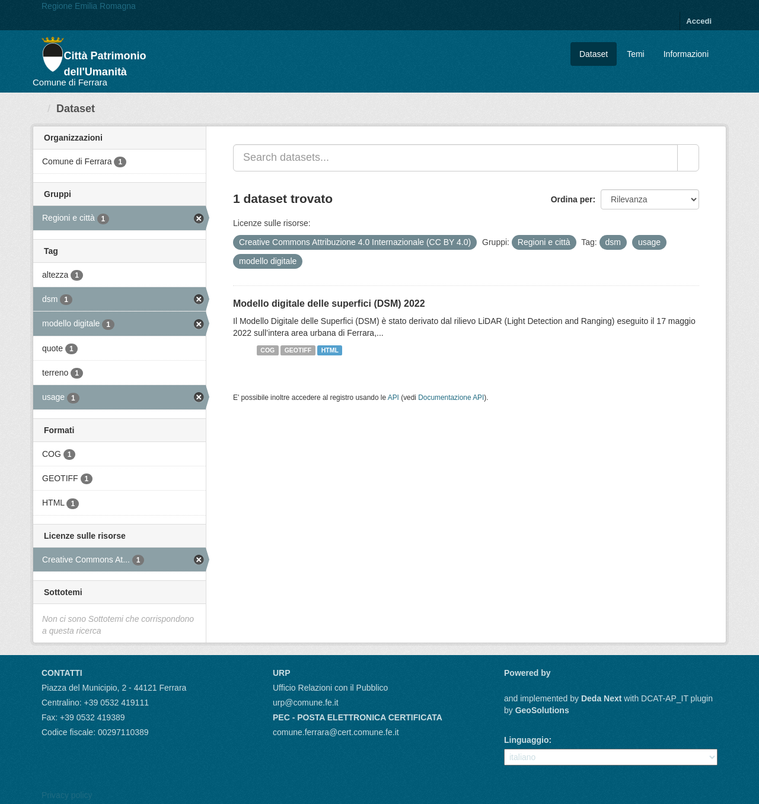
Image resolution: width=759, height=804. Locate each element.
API (393, 397)
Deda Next (601, 698)
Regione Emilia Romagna (89, 6)
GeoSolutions (542, 710)
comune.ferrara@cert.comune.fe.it (336, 732)
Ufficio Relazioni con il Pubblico (330, 687)
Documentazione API (451, 397)
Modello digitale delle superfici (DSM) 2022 (329, 303)
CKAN (524, 686)
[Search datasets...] (455, 157)
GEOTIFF (298, 350)
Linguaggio (526, 740)
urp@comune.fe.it (306, 702)
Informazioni (686, 54)
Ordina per (572, 199)
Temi (636, 54)
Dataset (593, 54)
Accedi (699, 21)
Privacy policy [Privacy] (67, 795)
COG (267, 350)
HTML (330, 350)
